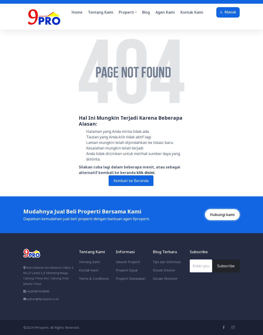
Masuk (228, 12)
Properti (128, 12)
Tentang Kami (100, 12)
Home (77, 12)
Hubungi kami (222, 214)
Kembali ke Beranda (131, 180)
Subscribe (226, 265)
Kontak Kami (191, 12)
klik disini (145, 172)
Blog (146, 12)
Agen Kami (165, 12)
